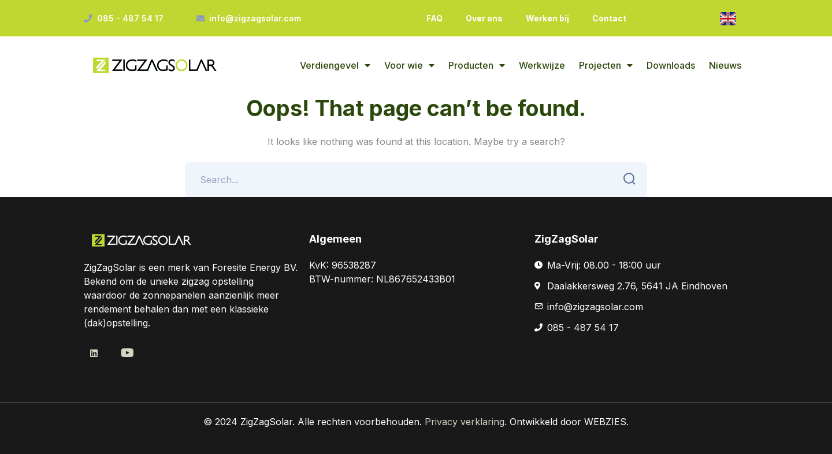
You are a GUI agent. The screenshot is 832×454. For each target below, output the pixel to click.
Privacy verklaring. (467, 421)
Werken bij (547, 18)
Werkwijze (542, 65)
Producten (476, 65)
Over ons (484, 18)
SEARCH (626, 179)
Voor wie (409, 65)
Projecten (606, 65)
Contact (609, 18)
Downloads (671, 65)
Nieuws (725, 65)
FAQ (434, 18)
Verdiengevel (335, 65)
